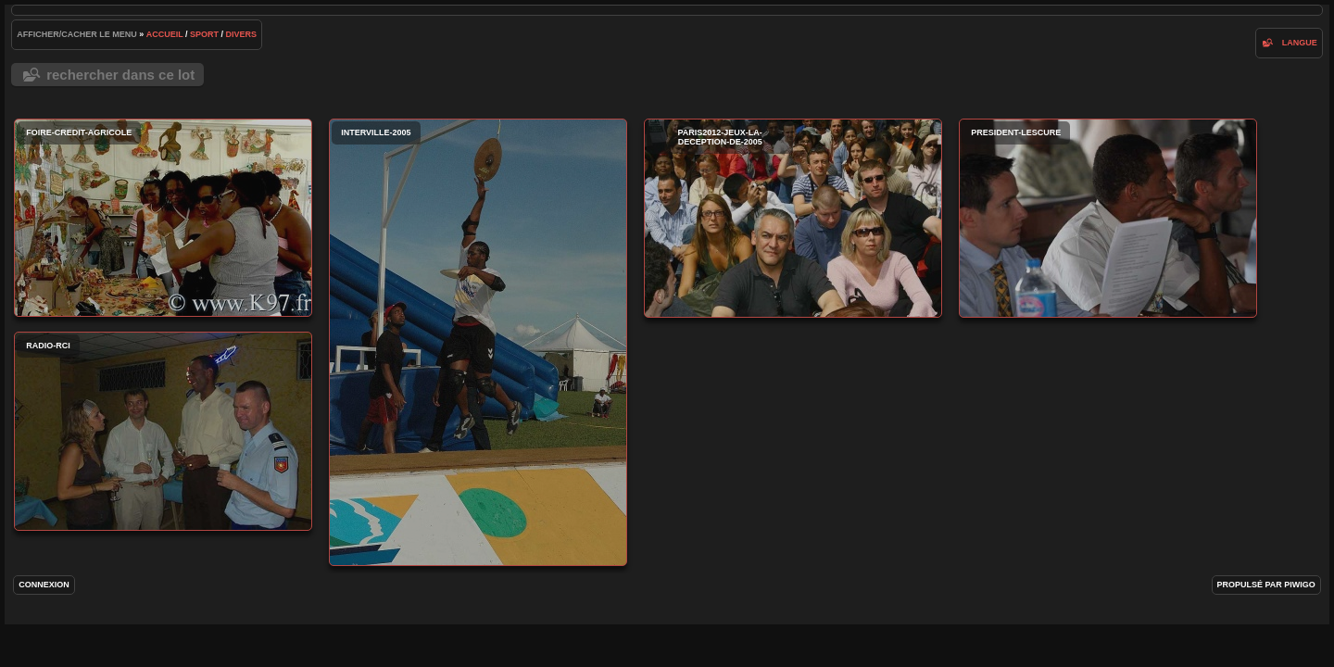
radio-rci (163, 431)
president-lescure (1108, 218)
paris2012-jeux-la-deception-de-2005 (793, 218)
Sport (204, 34)
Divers (242, 34)
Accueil (164, 34)
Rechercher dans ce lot (120, 74)
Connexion (44, 584)
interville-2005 (478, 342)
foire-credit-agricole (163, 218)
